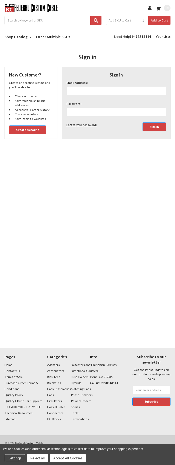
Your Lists (163, 36)
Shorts (75, 407)
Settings (14, 458)
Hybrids (76, 383)
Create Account (27, 130)
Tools (74, 413)
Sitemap (10, 419)
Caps (50, 395)
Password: (73, 104)
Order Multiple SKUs (53, 37)
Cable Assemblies (59, 389)
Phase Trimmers (82, 395)
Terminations (80, 419)
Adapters (53, 365)
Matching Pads (81, 389)
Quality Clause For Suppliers (23, 401)
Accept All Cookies (68, 458)
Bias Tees (53, 377)
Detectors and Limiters (86, 365)
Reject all (37, 458)
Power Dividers (81, 401)
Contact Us (12, 371)
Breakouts (54, 383)
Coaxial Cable (56, 407)
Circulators (54, 401)
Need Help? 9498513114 (132, 36)
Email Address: (77, 82)
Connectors (55, 413)
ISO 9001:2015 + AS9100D (23, 407)
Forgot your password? (81, 125)
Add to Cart (159, 20)
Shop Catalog (18, 37)
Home (8, 365)
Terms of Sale (14, 377)
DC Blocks (54, 419)
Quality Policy (14, 395)
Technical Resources (18, 413)
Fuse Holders (80, 377)
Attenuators (55, 371)
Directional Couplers (84, 371)
